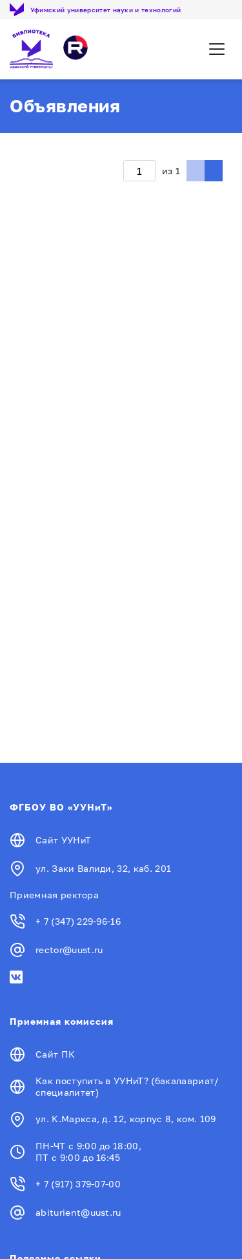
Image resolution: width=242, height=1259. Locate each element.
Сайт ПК (55, 1054)
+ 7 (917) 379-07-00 (78, 1183)
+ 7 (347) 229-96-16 (78, 921)
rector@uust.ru (69, 949)
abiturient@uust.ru (78, 1212)
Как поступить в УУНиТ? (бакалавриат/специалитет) (127, 1086)
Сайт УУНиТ (63, 839)
